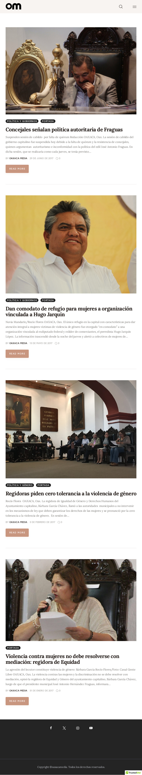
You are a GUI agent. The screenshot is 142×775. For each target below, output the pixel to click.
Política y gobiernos (22, 121)
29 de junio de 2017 (41, 158)
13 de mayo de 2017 (41, 343)
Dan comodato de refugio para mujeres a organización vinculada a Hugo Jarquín (69, 311)
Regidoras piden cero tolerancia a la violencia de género (71, 493)
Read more (17, 169)
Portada (48, 121)
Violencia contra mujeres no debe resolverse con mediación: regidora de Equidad (62, 659)
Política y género (19, 485)
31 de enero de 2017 (42, 690)
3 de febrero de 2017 (42, 522)
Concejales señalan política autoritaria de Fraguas (64, 129)
